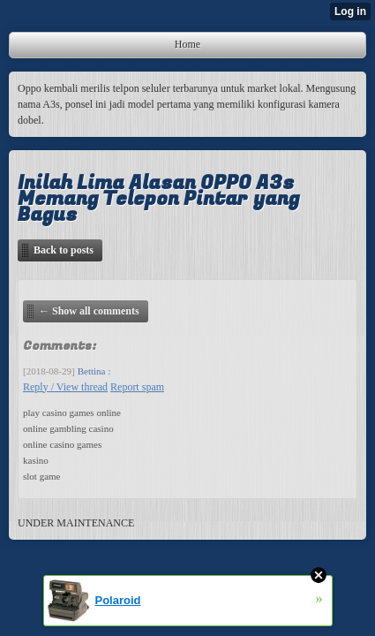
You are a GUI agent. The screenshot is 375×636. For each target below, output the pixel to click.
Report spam (137, 387)
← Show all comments (89, 311)
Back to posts (64, 250)
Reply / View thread (65, 387)
